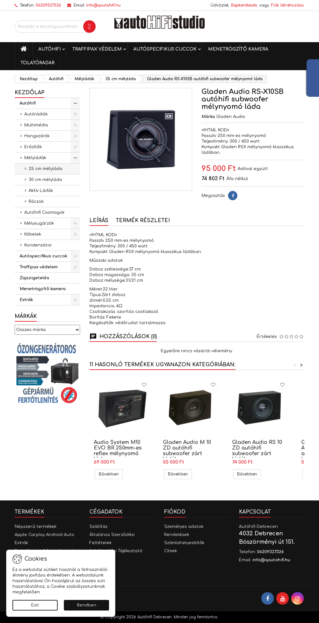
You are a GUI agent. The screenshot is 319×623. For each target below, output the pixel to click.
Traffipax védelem (97, 49)
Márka (208, 116)
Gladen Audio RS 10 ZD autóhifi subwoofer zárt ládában (257, 451)
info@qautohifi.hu (103, 5)
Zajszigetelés (34, 278)
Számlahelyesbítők (184, 543)
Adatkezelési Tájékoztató (115, 551)
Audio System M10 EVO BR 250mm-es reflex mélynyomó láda (118, 451)
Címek (170, 551)
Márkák (26, 316)
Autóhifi (49, 49)
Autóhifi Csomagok (44, 212)
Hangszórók (37, 136)
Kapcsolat (255, 512)
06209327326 (48, 5)
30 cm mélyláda (45, 180)
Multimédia (36, 125)
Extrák (26, 300)
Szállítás (98, 526)
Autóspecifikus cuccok (165, 49)
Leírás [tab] (98, 220)
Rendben (86, 605)
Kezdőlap (30, 92)
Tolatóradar (38, 63)
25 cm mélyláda (45, 169)
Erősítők (33, 147)
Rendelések (176, 535)
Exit (35, 605)
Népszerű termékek (35, 526)
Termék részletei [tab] (143, 220)
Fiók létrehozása (287, 5)
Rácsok (36, 201)
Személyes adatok (183, 526)
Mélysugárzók (39, 223)
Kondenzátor (38, 245)
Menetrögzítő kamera (238, 49)
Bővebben (111, 474)
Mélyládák (35, 158)
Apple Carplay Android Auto (44, 535)
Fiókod (174, 512)
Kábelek (32, 234)
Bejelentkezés (244, 5)
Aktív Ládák (41, 190)
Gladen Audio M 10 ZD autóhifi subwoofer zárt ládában (187, 451)
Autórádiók (36, 114)
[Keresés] (55, 26)
